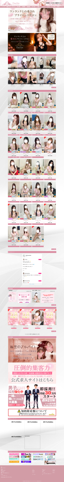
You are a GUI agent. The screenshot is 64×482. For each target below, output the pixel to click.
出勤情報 (23, 6)
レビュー (43, 6)
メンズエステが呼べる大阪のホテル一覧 (32, 334)
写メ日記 (33, 6)
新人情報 (18, 6)
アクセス (48, 6)
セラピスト (14, 6)
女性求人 (58, 6)
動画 (38, 6)
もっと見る (54, 87)
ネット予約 (53, 6)
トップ (4, 6)
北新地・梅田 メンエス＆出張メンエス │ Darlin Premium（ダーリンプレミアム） (53, 0)
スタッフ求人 (33, 474)
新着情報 (28, 6)
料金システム (9, 6)
